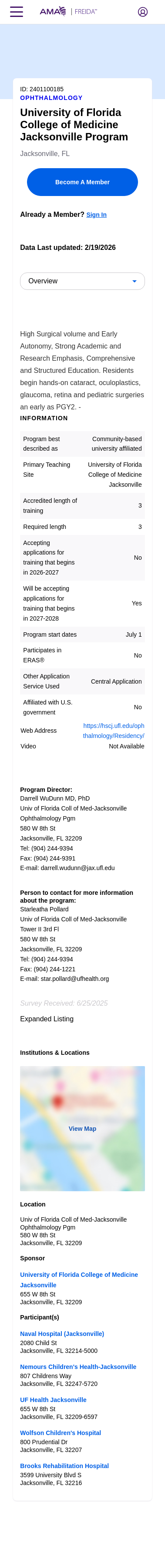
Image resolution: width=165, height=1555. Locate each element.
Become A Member (82, 182)
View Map (83, 1128)
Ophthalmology (51, 97)
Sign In (96, 214)
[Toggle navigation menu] (16, 12)
